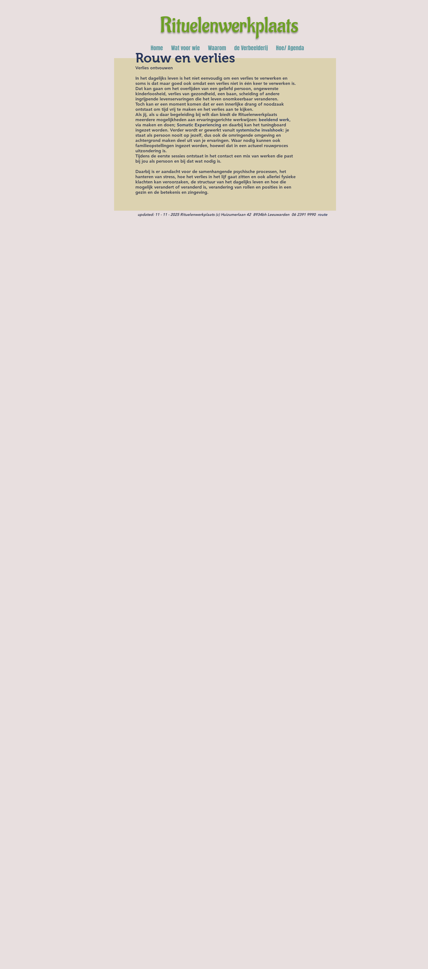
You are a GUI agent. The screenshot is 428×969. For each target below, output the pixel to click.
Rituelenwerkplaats (229, 25)
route (322, 214)
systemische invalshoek (259, 130)
